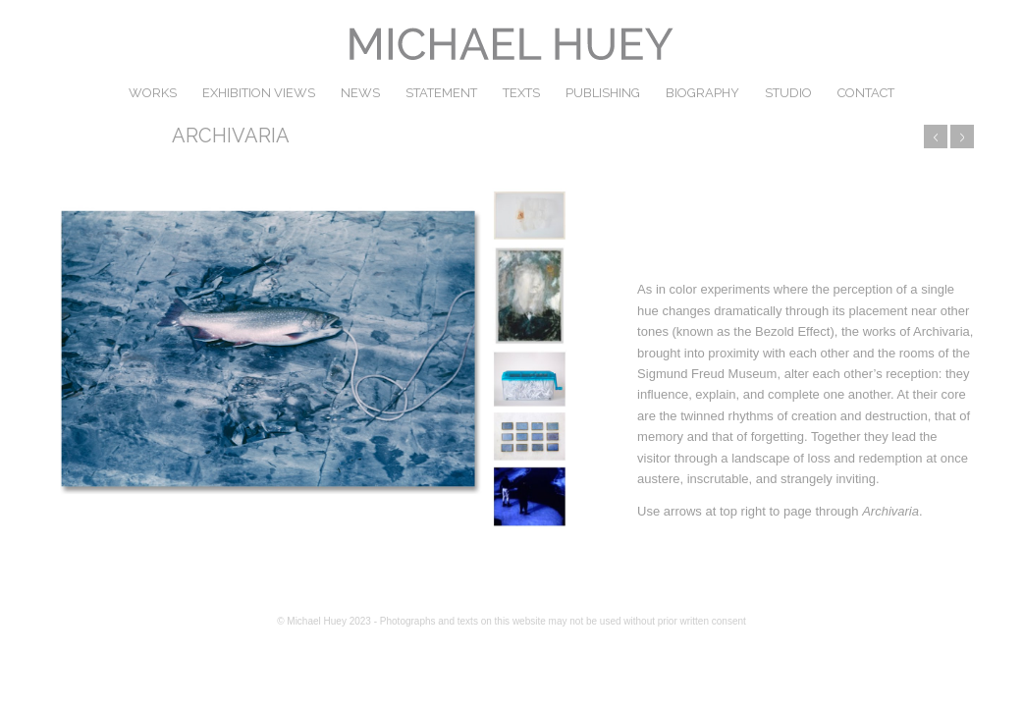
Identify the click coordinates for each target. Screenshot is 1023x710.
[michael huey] (511, 44)
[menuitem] (152, 93)
